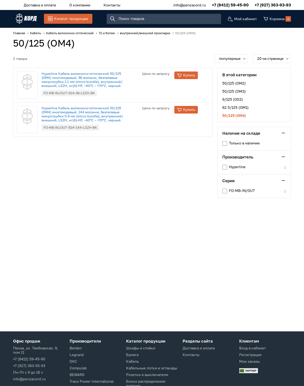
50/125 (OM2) (234, 85)
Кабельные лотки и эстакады (151, 368)
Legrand (77, 355)
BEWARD (77, 374)
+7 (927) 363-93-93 (273, 4)
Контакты (104, 4)
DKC (73, 361)
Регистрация (250, 355)
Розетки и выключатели (147, 374)
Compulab (78, 368)
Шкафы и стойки (140, 348)
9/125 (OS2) (232, 102)
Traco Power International (92, 381)
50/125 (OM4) (234, 118)
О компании (75, 4)
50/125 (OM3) (234, 93)
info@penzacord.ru (189, 4)
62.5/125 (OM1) (235, 110)
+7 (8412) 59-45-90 (230, 4)
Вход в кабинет (252, 348)
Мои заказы (249, 361)
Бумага (132, 355)
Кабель (132, 361)
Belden (76, 348)
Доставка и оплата (38, 4)
